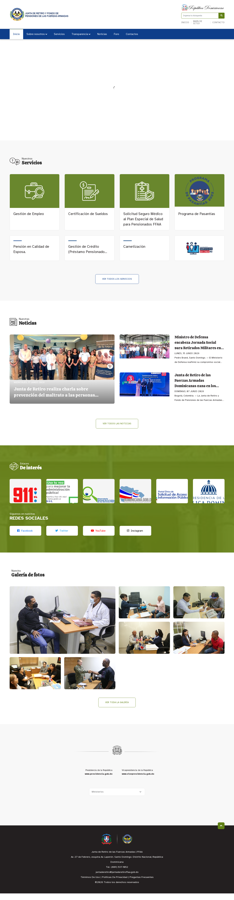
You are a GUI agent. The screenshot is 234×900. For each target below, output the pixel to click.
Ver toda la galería (117, 709)
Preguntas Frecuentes (142, 884)
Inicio (185, 22)
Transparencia (80, 34)
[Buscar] (222, 16)
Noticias (102, 34)
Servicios (59, 34)
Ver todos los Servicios (117, 279)
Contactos (132, 34)
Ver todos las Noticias (117, 424)
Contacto (218, 22)
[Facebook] (25, 537)
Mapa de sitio (197, 22)
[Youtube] (99, 537)
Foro (116, 34)
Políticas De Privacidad (114, 884)
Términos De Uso (90, 884)
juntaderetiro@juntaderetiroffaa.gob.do (117, 879)
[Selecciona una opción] (117, 798)
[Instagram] (135, 537)
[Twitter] (62, 537)
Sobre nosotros (37, 34)
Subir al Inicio (221, 832)
